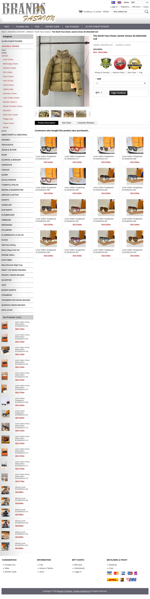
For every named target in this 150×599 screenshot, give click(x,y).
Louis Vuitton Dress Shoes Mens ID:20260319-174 (22, 438)
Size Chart (132, 73)
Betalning (113, 565)
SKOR (4, 155)
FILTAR (5, 240)
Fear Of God (8, 81)
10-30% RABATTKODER (12, 41)
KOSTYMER (7, 260)
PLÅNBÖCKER (8, 215)
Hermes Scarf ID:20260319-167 (21, 510)
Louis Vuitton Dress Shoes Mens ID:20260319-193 (22, 337)
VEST (4, 285)
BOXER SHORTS (9, 290)
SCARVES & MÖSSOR (11, 160)
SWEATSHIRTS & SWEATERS (14, 135)
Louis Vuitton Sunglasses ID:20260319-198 (21, 400)
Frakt (111, 568)
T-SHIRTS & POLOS (10, 185)
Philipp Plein (8, 119)
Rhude (5, 127)
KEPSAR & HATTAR (10, 195)
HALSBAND (7, 230)
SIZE (99, 79)
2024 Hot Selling (9, 245)
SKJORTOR (7, 280)
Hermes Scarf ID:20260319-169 (21, 488)
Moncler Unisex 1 (10, 102)
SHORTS (5, 200)
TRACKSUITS (7, 145)
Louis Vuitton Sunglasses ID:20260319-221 (21, 413)
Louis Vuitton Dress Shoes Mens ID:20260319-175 (22, 425)
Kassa (145, 7)
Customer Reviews (86, 123)
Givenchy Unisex (10, 93)
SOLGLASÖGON (9, 180)
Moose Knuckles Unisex (12, 106)
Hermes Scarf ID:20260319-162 (21, 544)
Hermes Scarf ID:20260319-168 (21, 499)
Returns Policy (118, 73)
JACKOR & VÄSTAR (15, 32)
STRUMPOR (7, 295)
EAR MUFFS (7, 210)
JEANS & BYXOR (9, 150)
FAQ (41, 565)
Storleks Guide (11, 572)
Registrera (125, 7)
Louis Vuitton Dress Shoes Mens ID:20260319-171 (22, 464)
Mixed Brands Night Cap (12, 265)
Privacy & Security (102, 73)
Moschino (7, 110)
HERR (4, 53)
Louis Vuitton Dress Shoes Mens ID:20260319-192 (22, 324)
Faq (140, 73)
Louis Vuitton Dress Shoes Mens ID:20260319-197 (22, 387)
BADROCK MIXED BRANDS (13, 305)
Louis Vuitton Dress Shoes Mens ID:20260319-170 (22, 476)
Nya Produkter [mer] (12, 317)
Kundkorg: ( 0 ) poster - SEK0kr (96, 12)
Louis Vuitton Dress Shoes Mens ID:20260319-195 (22, 362)
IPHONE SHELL (8, 255)
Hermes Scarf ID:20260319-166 (21, 522)
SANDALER (7, 205)
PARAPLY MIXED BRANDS (13, 275)
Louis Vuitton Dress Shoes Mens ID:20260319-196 (22, 375)
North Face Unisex (42, 32)
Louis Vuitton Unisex (11, 98)
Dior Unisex (7, 72)
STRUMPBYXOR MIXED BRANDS (16, 300)
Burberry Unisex (9, 68)
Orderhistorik (79, 568)
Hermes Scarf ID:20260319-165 (21, 533)
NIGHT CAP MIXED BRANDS (14, 270)
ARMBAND (6, 220)
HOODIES (6, 140)
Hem (7, 26)
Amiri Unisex (8, 59)
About (41, 572)
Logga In (114, 7)
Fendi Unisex (8, 85)
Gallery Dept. (8, 89)
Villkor (7, 568)
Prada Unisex (8, 123)
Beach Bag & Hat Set (11, 250)
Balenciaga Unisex (10, 64)
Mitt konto (136, 7)
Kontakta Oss (10, 565)
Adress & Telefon (46, 568)
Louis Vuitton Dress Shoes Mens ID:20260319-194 (22, 349)
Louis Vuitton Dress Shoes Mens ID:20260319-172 (22, 451)
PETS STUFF (7, 310)
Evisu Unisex (8, 76)
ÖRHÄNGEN (7, 225)
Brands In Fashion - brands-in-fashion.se (73, 591)
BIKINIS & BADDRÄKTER (12, 190)
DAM (4, 50)
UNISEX (29, 32)
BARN (4, 131)
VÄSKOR (5, 170)
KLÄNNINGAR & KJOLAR (12, 235)
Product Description (46, 123)
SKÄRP (5, 175)
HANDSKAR (7, 165)
